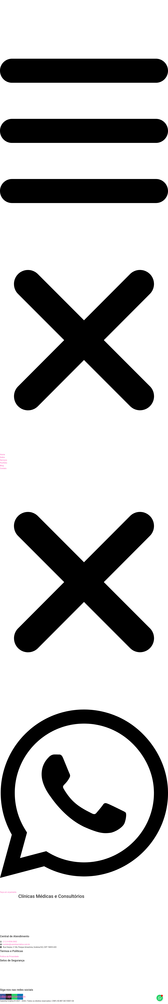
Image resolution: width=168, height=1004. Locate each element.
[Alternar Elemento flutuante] (159, 998)
